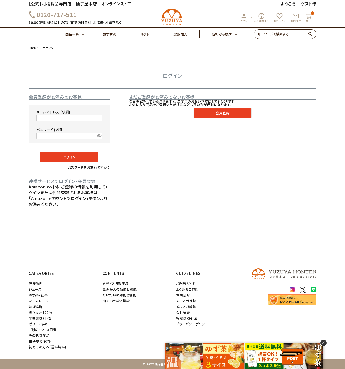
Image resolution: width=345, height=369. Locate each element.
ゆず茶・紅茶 (38, 295)
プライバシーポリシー (192, 323)
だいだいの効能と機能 (120, 295)
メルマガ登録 (186, 300)
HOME (34, 48)
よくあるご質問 (187, 289)
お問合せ (296, 17)
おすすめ (115, 34)
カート (310, 17)
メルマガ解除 (186, 306)
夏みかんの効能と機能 (120, 289)
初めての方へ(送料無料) (47, 347)
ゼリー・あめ (38, 323)
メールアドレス (53, 111)
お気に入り (280, 17)
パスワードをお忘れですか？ (89, 167)
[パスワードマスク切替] (99, 136)
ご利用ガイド (261, 17)
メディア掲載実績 (116, 283)
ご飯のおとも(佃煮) (43, 329)
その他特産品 (39, 335)
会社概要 (183, 312)
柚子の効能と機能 (116, 300)
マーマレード (38, 300)
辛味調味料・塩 (40, 318)
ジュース (35, 289)
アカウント (244, 17)
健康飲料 (36, 283)
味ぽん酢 (36, 306)
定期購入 (186, 34)
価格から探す (222, 34)
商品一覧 (78, 34)
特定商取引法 (186, 318)
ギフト (150, 34)
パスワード (50, 129)
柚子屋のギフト (40, 341)
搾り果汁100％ (40, 312)
